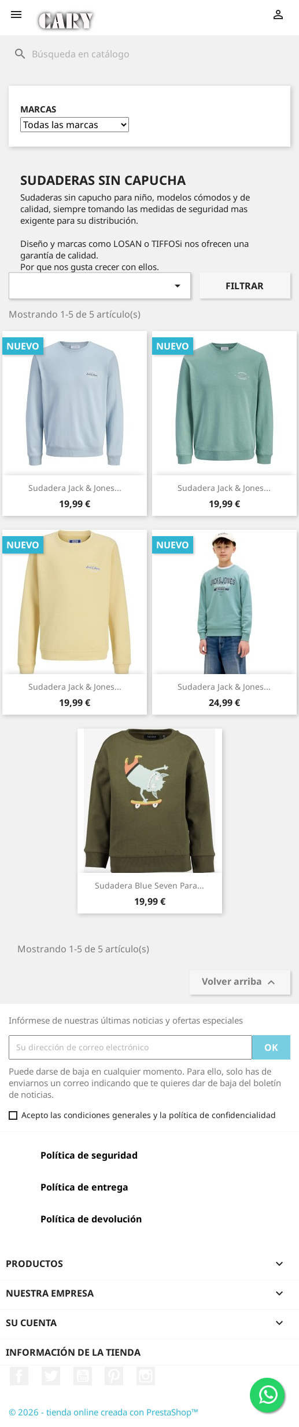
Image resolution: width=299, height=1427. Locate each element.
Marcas (38, 109)
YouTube (82, 1376)
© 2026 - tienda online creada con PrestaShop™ (103, 1412)
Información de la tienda (73, 1352)
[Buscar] (149, 53)
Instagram (145, 1376)
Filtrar (245, 285)
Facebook (19, 1376)
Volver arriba (240, 982)
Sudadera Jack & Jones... (74, 487)
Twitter (51, 1376)
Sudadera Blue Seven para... (149, 885)
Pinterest (114, 1376)
